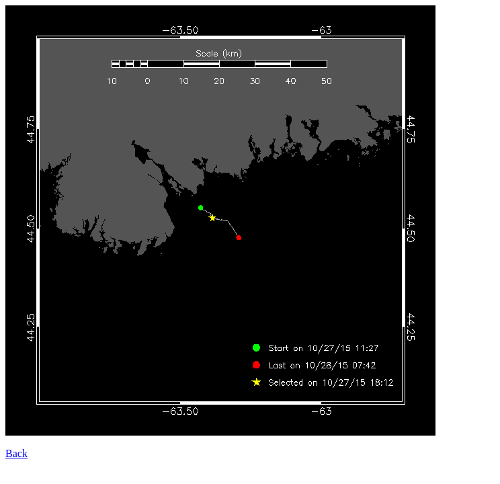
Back (16, 453)
